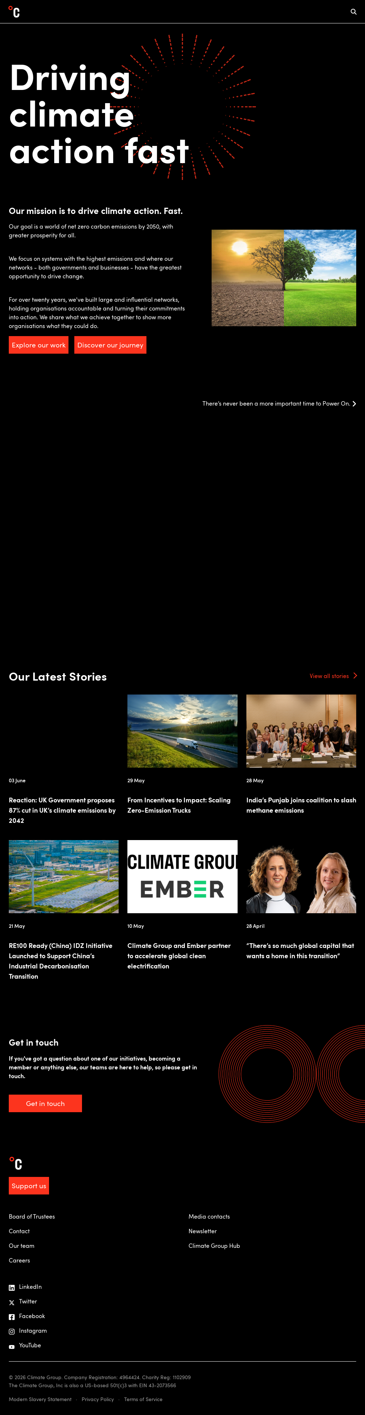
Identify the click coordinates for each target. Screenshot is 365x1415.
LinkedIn (25, 1287)
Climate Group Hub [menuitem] (214, 1246)
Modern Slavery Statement (40, 1399)
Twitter (23, 1301)
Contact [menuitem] (19, 1231)
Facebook (27, 1316)
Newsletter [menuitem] (203, 1231)
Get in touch (45, 1103)
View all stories (329, 676)
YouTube (25, 1345)
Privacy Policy (98, 1399)
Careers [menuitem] (19, 1260)
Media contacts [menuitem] (209, 1216)
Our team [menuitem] (21, 1246)
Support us (29, 1185)
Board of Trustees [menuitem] (32, 1216)
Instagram (28, 1330)
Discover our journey (110, 345)
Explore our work (39, 345)
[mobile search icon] (354, 11)
